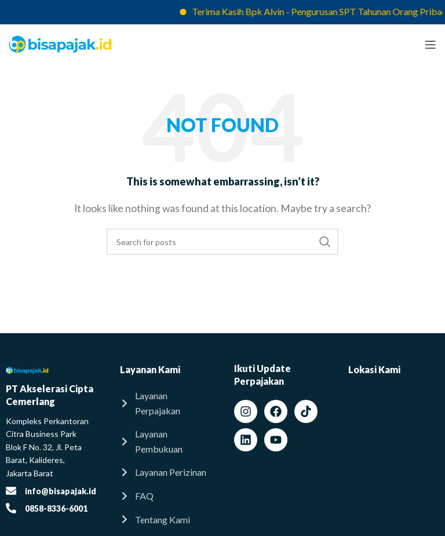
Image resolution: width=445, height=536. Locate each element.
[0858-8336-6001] (11, 508)
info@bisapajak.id (60, 491)
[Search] (222, 241)
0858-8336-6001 (56, 508)
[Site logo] (60, 43)
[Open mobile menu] (430, 44)
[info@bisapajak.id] (11, 491)
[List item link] (165, 403)
